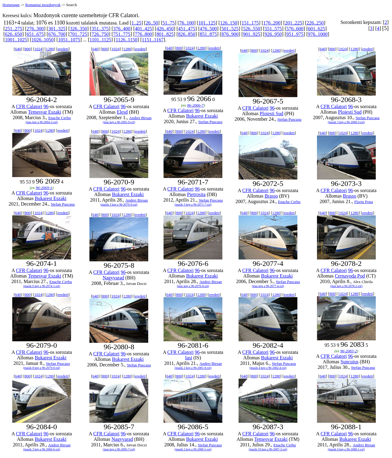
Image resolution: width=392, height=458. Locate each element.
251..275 (13, 28)
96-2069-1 (44, 187)
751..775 (121, 34)
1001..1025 (16, 39)
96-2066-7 (195, 105)
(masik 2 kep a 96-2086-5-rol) (193, 449)
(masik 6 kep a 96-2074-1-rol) (41, 286)
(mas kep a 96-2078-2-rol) (346, 286)
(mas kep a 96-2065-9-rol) (119, 122)
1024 (38, 49)
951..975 (294, 34)
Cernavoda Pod (350, 275)
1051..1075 (69, 39)
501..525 (230, 28)
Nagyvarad (113, 277)
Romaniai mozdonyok (42, 4)
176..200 (272, 22)
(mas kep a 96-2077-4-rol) (268, 286)
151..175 (250, 22)
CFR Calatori (29, 106)
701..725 (78, 34)
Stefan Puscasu (210, 121)
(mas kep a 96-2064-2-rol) (41, 122)
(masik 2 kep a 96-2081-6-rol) (193, 367)
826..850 (186, 34)
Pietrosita (196, 194)
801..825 (165, 34)
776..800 (143, 34)
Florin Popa (363, 201)
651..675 (35, 34)
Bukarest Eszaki (202, 116)
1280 (50, 49)
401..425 (143, 28)
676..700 (57, 34)
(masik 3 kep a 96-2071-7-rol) (193, 204)
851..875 (208, 34)
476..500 (208, 28)
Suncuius (350, 361)
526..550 (251, 28)
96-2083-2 (348, 351)
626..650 (13, 34)
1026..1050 (43, 39)
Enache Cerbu (59, 117)
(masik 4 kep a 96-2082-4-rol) (268, 367)
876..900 (230, 34)
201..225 (293, 22)
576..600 (294, 28)
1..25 (136, 22)
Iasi (188, 357)
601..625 (316, 28)
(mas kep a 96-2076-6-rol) (193, 286)
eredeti (63, 49)
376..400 (121, 28)
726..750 (100, 34)
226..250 (315, 22)
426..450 (165, 28)
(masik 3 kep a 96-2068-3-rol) (346, 122)
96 (45, 106)
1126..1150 (127, 39)
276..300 (35, 28)
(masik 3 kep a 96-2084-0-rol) (41, 449)
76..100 (186, 22)
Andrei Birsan (140, 117)
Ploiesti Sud (271, 113)
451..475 (186, 28)
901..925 (251, 34)
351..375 (100, 28)
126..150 (228, 22)
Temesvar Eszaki (44, 112)
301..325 (57, 28)
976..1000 (318, 34)
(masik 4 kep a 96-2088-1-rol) (346, 449)
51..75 (168, 22)
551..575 (273, 28)
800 (27, 49)
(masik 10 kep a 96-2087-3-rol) (268, 449)
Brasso (271, 196)
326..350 (78, 28)
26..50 (152, 22)
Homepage (11, 4)
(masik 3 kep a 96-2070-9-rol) (119, 204)
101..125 (207, 22)
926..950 (273, 34)
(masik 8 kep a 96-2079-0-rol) (41, 367)
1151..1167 (153, 39)
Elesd (122, 112)
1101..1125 (100, 39)
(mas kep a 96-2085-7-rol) (119, 449)
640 (18, 49)
